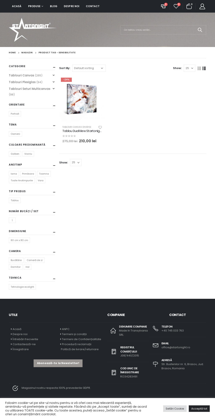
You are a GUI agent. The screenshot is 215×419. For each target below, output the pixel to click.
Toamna (44, 173)
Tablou (15, 200)
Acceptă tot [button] (199, 409)
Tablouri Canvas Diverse (76, 127)
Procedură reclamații (76, 344)
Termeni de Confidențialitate (81, 339)
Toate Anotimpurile (22, 180)
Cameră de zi (35, 260)
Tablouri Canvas (21, 75)
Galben (15, 153)
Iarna (14, 173)
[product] (82, 99)
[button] (58, 363)
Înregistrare (21, 349)
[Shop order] (89, 68)
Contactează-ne (24, 344)
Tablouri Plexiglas (22, 82)
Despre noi (71, 6)
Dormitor (16, 267)
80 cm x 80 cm (19, 240)
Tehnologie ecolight (22, 286)
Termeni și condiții (74, 334)
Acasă (17, 6)
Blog (53, 6)
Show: (177, 68)
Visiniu (28, 153)
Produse (34, 6)
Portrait (15, 113)
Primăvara (28, 173)
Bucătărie (16, 260)
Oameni (15, 134)
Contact (93, 6)
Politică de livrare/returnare (79, 349)
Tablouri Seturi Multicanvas (29, 89)
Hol (27, 267)
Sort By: (64, 68)
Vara (40, 180)
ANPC (65, 329)
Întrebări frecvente (25, 339)
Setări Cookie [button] (175, 409)
